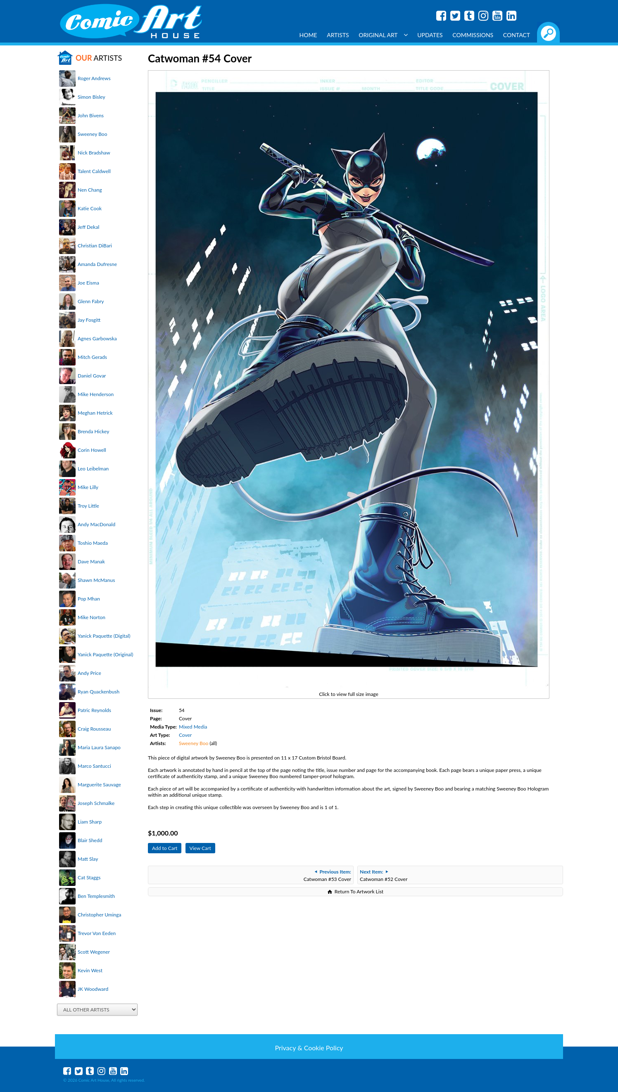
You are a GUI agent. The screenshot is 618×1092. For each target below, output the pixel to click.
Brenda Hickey (93, 431)
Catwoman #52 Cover (383, 875)
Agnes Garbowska (97, 338)
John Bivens (91, 115)
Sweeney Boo (92, 134)
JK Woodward (93, 989)
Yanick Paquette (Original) (105, 654)
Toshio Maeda (93, 543)
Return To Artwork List (359, 891)
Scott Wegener (94, 952)
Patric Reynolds (94, 710)
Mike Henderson (96, 394)
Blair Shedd (90, 840)
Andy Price (89, 673)
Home (308, 34)
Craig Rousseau (94, 729)
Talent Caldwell (94, 171)
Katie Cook (90, 208)
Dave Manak (91, 561)
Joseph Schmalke (96, 803)
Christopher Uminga (99, 915)
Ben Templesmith (96, 896)
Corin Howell (92, 450)
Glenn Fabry (91, 301)
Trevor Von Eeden (97, 933)
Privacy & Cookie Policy (309, 1048)
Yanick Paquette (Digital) (104, 636)
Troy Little (88, 506)
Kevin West (90, 970)
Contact (516, 34)
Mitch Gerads (92, 357)
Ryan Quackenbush (98, 691)
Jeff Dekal (88, 227)
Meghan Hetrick (95, 413)
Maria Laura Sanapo (99, 747)
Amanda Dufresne (97, 264)
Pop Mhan (89, 599)
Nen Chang (90, 190)
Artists (338, 34)
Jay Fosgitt (89, 320)
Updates (430, 34)
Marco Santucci (94, 766)
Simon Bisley (91, 97)
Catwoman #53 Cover (327, 875)
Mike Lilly (88, 487)
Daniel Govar (92, 376)
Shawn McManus (96, 580)
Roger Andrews (94, 78)
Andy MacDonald (96, 524)
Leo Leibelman (93, 468)
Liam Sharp (90, 822)
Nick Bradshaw (94, 153)
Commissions (472, 34)
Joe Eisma (88, 283)
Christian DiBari (95, 245)
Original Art (383, 34)
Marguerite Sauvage (99, 784)
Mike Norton (91, 617)
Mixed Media (193, 727)
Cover (185, 735)
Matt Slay (88, 859)
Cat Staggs (89, 877)
